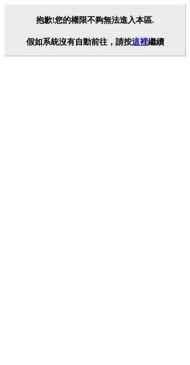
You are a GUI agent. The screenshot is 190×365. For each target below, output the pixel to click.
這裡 (140, 42)
